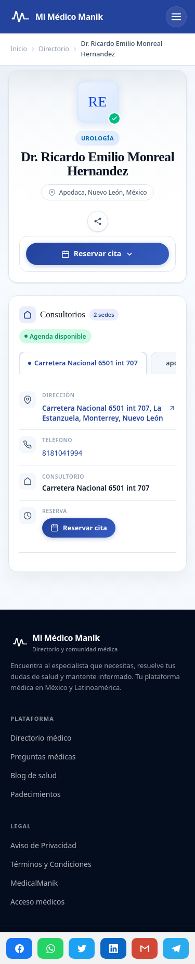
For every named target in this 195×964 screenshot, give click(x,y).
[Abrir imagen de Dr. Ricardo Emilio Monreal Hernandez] (98, 102)
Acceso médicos (37, 902)
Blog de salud (33, 775)
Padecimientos (35, 794)
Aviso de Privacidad (43, 845)
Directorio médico (40, 738)
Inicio (18, 48)
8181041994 (62, 453)
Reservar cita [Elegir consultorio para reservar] (97, 253)
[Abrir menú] (176, 16)
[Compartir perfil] (97, 221)
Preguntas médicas (43, 756)
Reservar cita (78, 527)
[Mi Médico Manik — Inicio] (64, 642)
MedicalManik (34, 883)
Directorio (54, 48)
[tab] (83, 363)
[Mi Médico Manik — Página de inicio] (55, 16)
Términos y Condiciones (51, 864)
